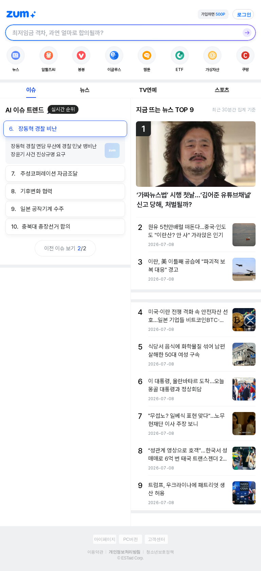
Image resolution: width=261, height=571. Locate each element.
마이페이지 (105, 539)
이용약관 (95, 552)
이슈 (31, 90)
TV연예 (147, 90)
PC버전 (130, 539)
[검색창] (121, 33)
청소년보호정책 (160, 552)
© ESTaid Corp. (130, 558)
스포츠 (222, 90)
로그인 (244, 14)
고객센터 (156, 539)
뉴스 (84, 90)
